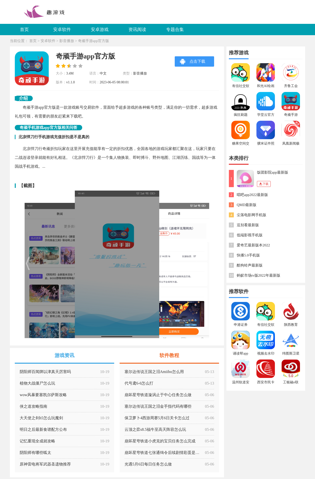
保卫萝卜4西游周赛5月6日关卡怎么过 (157, 418)
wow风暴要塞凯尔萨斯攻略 (43, 395)
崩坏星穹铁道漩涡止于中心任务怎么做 (158, 395)
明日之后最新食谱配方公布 (43, 429)
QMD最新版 (246, 205)
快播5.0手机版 (248, 255)
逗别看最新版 (248, 225)
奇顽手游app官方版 (93, 41)
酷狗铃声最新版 (250, 265)
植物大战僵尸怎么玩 (37, 383)
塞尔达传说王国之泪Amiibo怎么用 (154, 372)
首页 (24, 29)
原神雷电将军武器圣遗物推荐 (45, 464)
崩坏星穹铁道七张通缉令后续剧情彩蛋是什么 (164, 452)
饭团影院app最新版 (272, 172)
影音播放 (66, 41)
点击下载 (192, 61)
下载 (263, 184)
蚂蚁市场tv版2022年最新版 (258, 275)
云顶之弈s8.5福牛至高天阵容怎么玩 (155, 429)
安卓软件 (62, 29)
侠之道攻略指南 (33, 406)
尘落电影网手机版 (251, 215)
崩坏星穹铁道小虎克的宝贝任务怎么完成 (160, 441)
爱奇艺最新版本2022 (253, 245)
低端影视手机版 (250, 235)
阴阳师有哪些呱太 (35, 452)
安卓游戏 (100, 29)
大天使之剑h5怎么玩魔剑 (41, 418)
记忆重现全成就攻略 (37, 441)
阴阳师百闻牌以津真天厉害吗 (45, 372)
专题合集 (175, 29)
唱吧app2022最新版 (252, 195)
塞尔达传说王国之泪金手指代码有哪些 (158, 406)
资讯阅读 (137, 29)
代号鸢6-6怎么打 (139, 383)
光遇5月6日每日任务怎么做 (148, 464)
